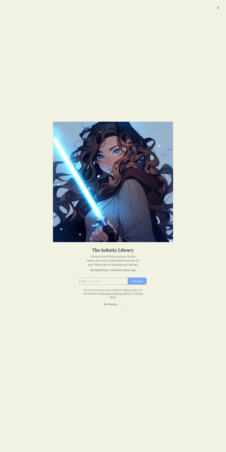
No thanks (113, 304)
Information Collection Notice (115, 293)
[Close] (218, 7)
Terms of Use (130, 290)
